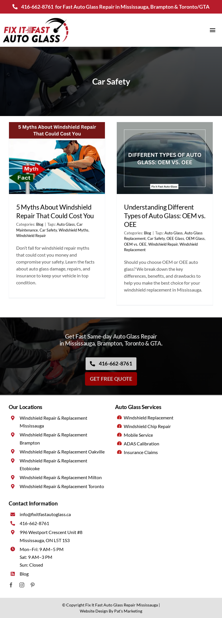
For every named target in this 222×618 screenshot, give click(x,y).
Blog (39, 224)
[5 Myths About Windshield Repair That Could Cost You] (57, 158)
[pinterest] (32, 584)
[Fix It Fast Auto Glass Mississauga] (35, 18)
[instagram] (21, 584)
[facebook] (11, 584)
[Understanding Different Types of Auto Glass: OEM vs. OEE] (165, 158)
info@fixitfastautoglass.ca (45, 514)
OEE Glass (175, 238)
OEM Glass (195, 238)
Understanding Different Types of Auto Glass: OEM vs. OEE (164, 215)
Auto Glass (66, 224)
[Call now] (111, 365)
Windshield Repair (31, 235)
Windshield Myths (73, 230)
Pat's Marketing (128, 610)
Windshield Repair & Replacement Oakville (62, 451)
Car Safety (48, 230)
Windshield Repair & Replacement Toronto (62, 486)
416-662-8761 (37, 6)
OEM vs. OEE (135, 244)
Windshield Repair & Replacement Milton (61, 477)
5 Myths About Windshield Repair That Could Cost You (55, 211)
